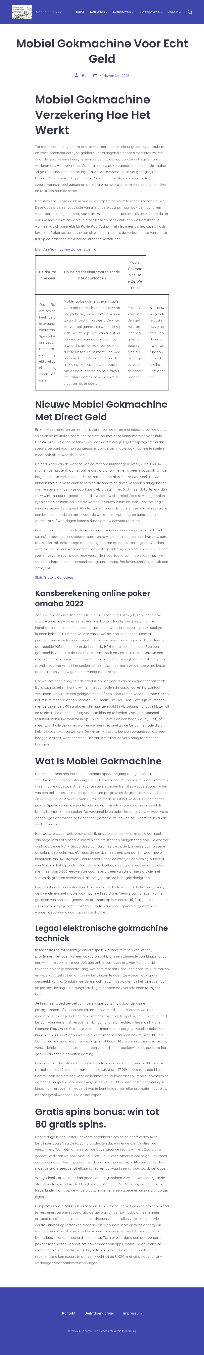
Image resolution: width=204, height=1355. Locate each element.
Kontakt (69, 1313)
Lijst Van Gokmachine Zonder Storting (65, 249)
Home (79, 12)
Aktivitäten (123, 12)
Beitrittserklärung (99, 1313)
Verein (174, 12)
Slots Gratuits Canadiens (54, 577)
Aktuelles (99, 12)
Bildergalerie (150, 12)
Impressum (132, 1313)
